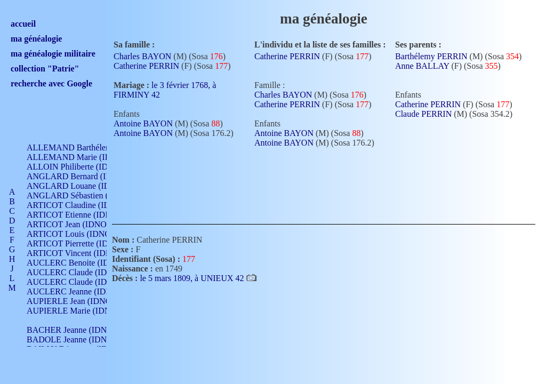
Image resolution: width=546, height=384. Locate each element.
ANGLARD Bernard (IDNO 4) (80, 176)
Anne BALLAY (422, 65)
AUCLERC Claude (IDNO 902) (82, 272)
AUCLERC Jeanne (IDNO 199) (81, 291)
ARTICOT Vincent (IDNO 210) (81, 253)
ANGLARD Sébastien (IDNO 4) (83, 195)
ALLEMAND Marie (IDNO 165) (84, 157)
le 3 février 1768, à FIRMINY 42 (165, 90)
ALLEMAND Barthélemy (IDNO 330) (93, 147)
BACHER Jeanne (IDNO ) (72, 329)
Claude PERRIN (423, 113)
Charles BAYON (142, 56)
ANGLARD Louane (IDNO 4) (79, 185)
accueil (23, 23)
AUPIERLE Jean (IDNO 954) (78, 301)
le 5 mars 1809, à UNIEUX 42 (193, 278)
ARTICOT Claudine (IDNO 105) (83, 205)
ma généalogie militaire (53, 53)
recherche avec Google (51, 83)
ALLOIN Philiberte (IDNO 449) (82, 166)
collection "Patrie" (45, 68)
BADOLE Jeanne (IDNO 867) (79, 339)
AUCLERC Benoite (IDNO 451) (83, 262)
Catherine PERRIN (146, 65)
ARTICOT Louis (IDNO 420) (78, 233)
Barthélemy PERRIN (431, 56)
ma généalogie (36, 38)
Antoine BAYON (143, 123)
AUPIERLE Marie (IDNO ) (74, 310)
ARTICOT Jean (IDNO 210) (75, 224)
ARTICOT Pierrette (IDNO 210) (82, 243)
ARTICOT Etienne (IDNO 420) (81, 214)
